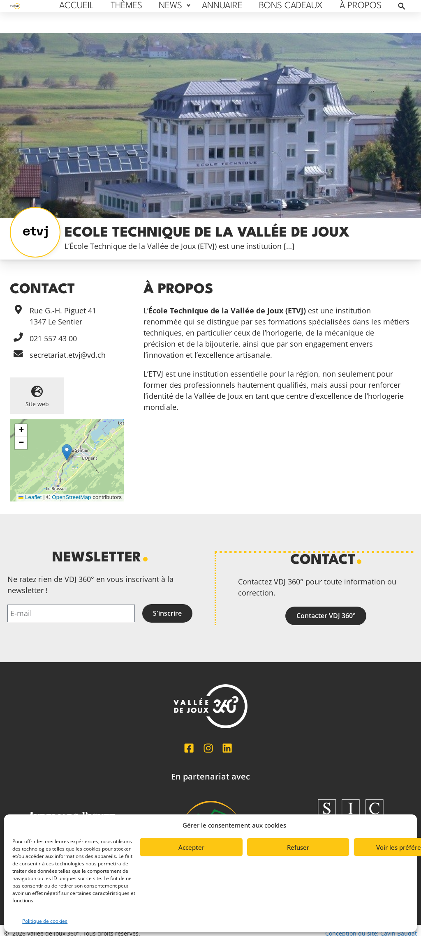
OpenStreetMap (71, 497)
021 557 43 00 (53, 338)
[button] (67, 452)
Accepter (191, 847)
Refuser (298, 847)
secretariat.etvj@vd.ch (68, 355)
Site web (37, 404)
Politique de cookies (44, 921)
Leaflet (30, 497)
